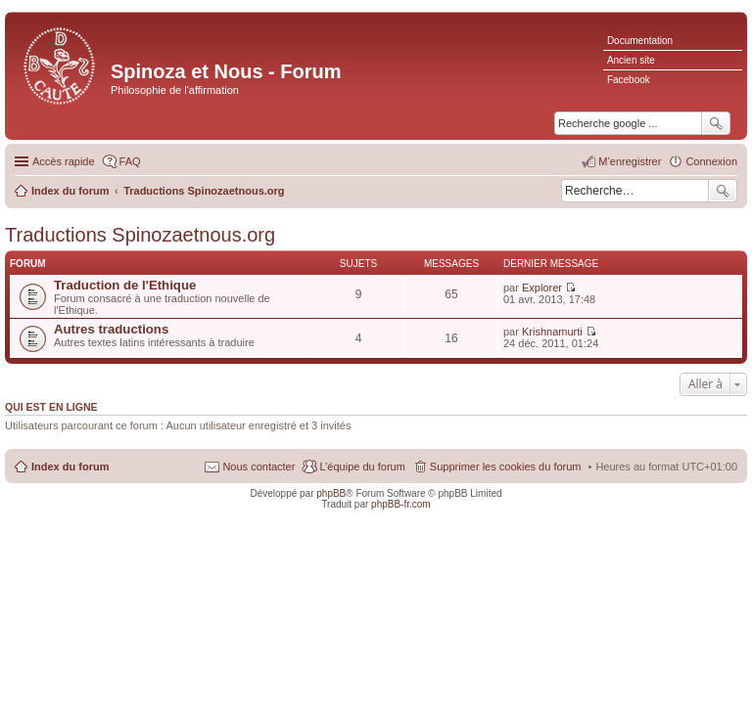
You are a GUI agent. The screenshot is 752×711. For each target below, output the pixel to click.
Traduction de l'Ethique (125, 285)
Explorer (542, 287)
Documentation (640, 40)
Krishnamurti (552, 331)
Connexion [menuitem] (711, 161)
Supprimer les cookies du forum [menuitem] (506, 466)
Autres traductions (111, 329)
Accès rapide (63, 161)
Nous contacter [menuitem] (258, 466)
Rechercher (722, 190)
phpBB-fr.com (401, 504)
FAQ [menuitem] (130, 161)
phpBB (331, 493)
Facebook (628, 79)
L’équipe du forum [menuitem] (361, 466)
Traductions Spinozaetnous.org (140, 234)
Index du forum (70, 466)
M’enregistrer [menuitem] (629, 161)
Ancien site (631, 60)
